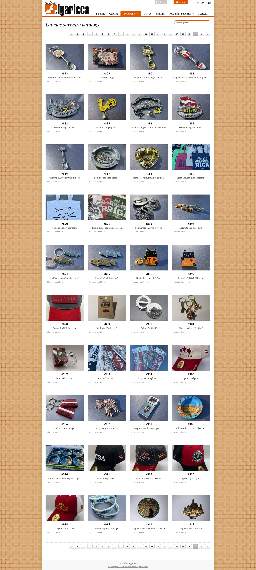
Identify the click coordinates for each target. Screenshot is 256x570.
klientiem (180, 2)
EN (203, 3)
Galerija (113, 13)
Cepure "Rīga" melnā (106, 478)
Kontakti (203, 13)
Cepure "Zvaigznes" (191, 378)
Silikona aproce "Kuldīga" (107, 528)
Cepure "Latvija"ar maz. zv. (148, 478)
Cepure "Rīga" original (191, 478)
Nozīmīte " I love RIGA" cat (148, 278)
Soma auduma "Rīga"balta (64, 227)
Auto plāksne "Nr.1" (106, 378)
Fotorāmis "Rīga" (107, 77)
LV (197, 3)
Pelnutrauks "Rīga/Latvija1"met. (191, 428)
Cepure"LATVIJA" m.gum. (64, 328)
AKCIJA (147, 13)
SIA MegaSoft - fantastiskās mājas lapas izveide (128, 566)
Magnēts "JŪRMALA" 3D (107, 428)
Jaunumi (160, 13)
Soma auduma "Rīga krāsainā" (191, 177)
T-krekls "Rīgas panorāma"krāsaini (106, 227)
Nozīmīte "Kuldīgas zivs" (191, 227)
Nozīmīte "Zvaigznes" (106, 328)
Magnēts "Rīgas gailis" (106, 127)
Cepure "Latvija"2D (65, 528)
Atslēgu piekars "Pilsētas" (191, 328)
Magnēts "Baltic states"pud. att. (149, 428)
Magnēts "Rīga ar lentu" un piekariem (149, 127)
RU (209, 3)
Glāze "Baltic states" (64, 378)
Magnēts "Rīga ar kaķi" (64, 127)
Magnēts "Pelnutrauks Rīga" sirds (149, 177)
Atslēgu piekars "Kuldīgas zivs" (64, 278)
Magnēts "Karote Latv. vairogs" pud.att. (191, 77)
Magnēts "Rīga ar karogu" (191, 127)
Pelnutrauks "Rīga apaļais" (106, 177)
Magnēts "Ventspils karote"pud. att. (64, 77)
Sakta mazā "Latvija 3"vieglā (148, 227)
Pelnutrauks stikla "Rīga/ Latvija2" (64, 478)
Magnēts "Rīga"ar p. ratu (190, 528)
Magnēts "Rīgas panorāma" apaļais (148, 528)
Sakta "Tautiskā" (149, 328)
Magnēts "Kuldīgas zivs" (106, 278)
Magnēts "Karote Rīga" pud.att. (148, 77)
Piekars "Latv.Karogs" (64, 428)
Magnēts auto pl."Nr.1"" (149, 378)
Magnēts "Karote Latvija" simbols (64, 177)
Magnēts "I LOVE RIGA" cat (191, 278)
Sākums (100, 13)
